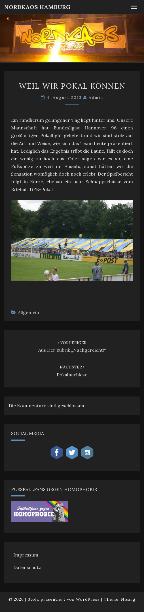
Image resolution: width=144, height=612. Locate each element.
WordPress (88, 599)
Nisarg (128, 599)
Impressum (25, 555)
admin (96, 97)
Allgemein (28, 312)
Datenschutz (27, 567)
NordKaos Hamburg (37, 6)
